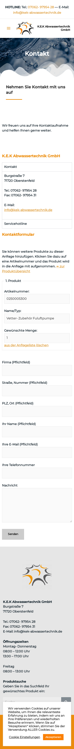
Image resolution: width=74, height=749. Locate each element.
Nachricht (37, 504)
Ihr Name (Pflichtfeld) (37, 429)
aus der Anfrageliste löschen (26, 345)
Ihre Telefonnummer (37, 470)
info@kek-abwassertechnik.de (28, 210)
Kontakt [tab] (10, 167)
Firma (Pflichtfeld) (37, 368)
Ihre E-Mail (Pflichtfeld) (37, 450)
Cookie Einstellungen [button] (24, 737)
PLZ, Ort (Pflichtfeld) (37, 409)
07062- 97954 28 (41, 7)
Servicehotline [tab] (15, 224)
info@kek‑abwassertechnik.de (37, 13)
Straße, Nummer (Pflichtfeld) (37, 388)
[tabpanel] (37, 195)
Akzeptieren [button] (53, 737)
